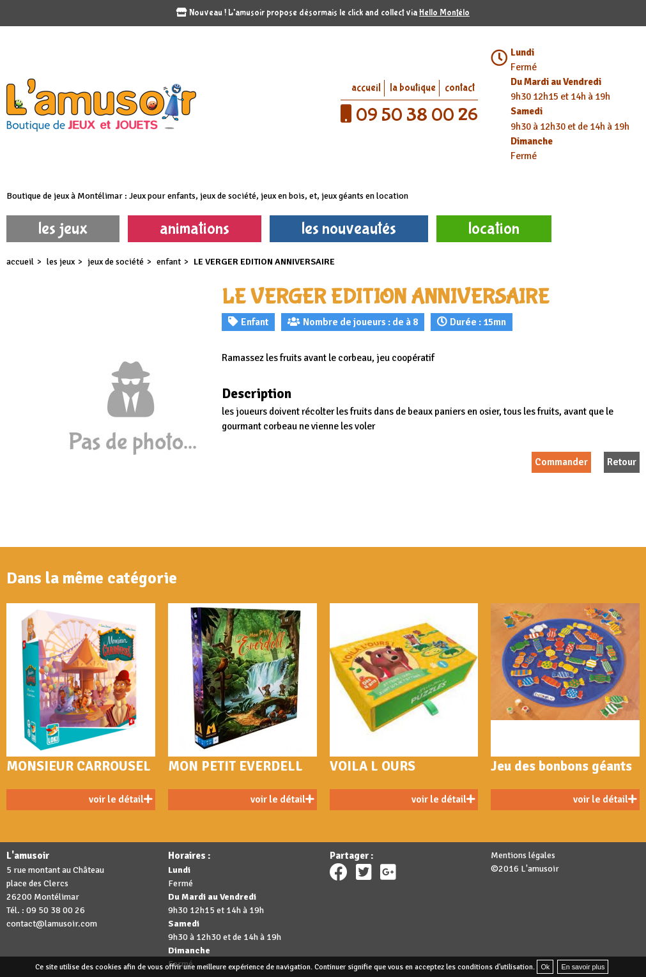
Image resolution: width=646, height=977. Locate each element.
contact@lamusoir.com (51, 923)
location (493, 228)
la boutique (413, 88)
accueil (366, 88)
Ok (545, 967)
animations (194, 228)
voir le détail (120, 799)
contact (460, 88)
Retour (621, 462)
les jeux (63, 228)
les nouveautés (349, 228)
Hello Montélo (444, 13)
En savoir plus (582, 967)
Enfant (169, 261)
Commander (561, 462)
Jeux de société (116, 261)
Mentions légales (523, 855)
